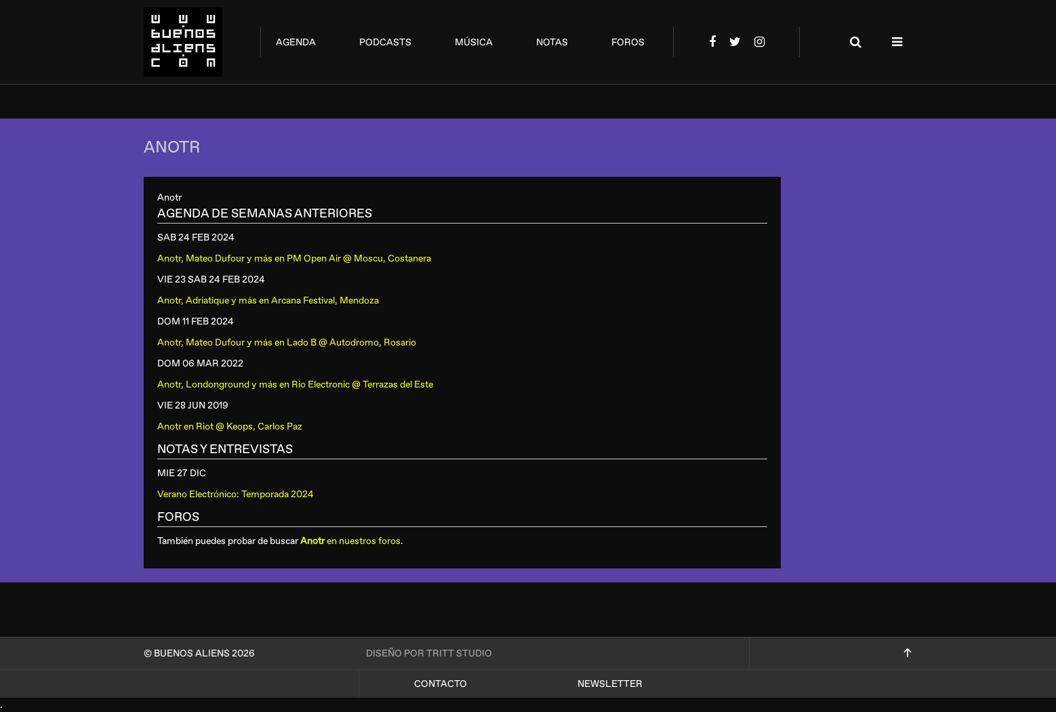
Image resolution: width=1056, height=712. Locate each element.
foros (628, 42)
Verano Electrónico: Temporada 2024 (235, 494)
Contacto (440, 684)
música (474, 42)
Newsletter (610, 684)
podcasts (385, 42)
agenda (296, 42)
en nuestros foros (350, 541)
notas (552, 42)
